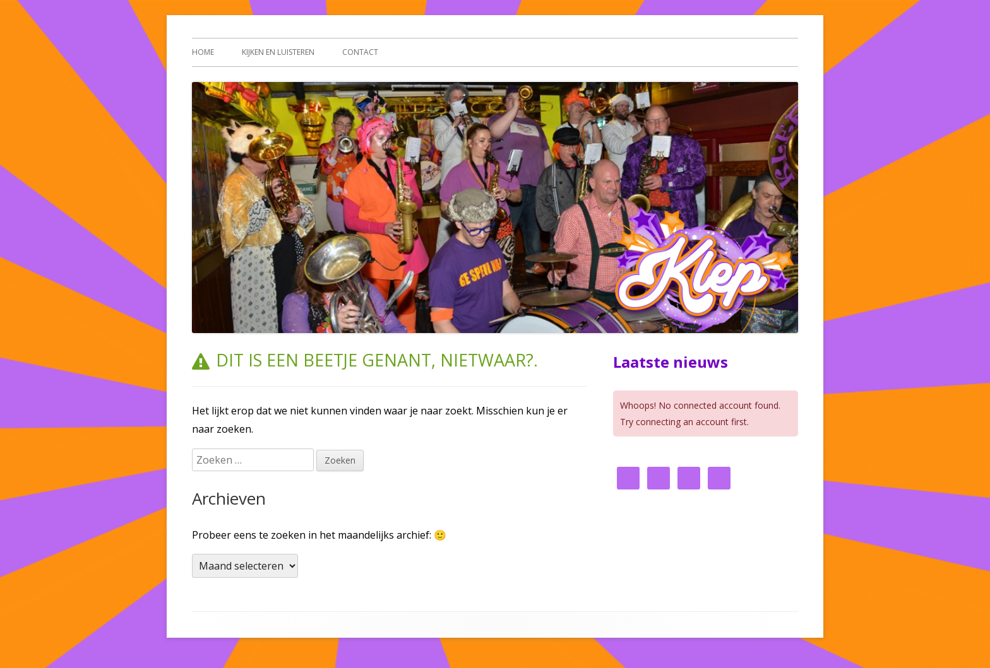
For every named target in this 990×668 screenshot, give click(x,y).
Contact (360, 52)
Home (203, 52)
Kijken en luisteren (278, 52)
